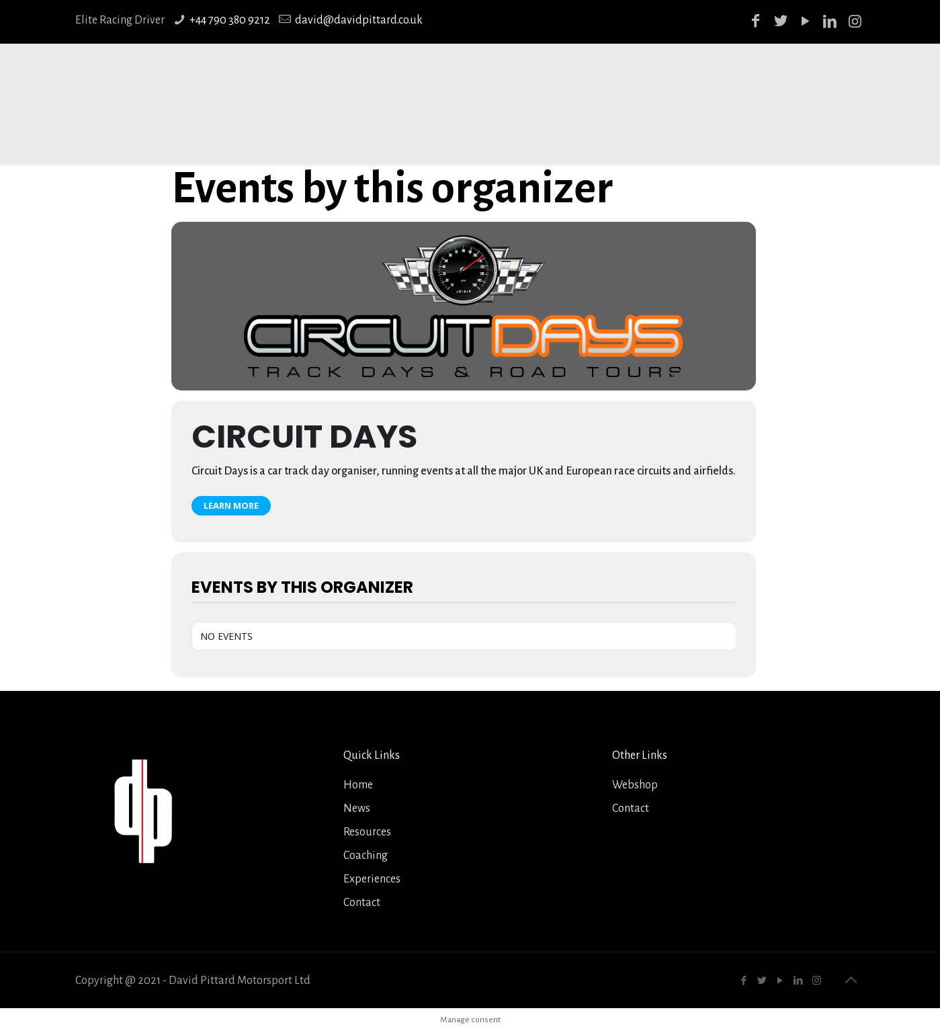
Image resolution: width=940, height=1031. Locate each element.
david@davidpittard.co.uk (359, 20)
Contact (361, 903)
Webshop (635, 785)
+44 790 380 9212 (229, 20)
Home (358, 785)
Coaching (365, 856)
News (356, 808)
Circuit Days (304, 436)
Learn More (231, 505)
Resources (367, 832)
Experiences (371, 879)
